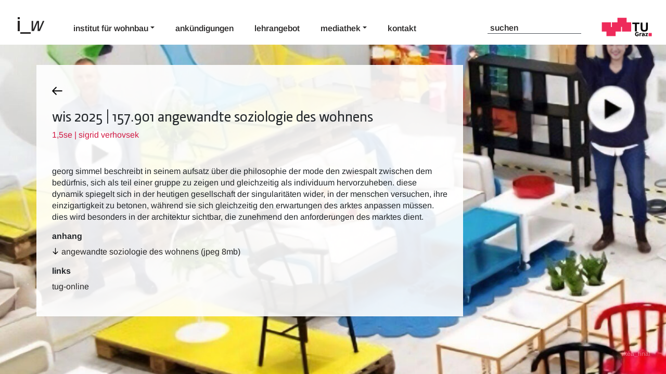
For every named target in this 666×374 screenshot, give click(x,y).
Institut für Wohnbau (110, 28)
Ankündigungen (204, 28)
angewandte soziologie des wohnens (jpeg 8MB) (150, 251)
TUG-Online (70, 286)
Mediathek (341, 28)
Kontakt (402, 28)
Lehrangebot (277, 28)
